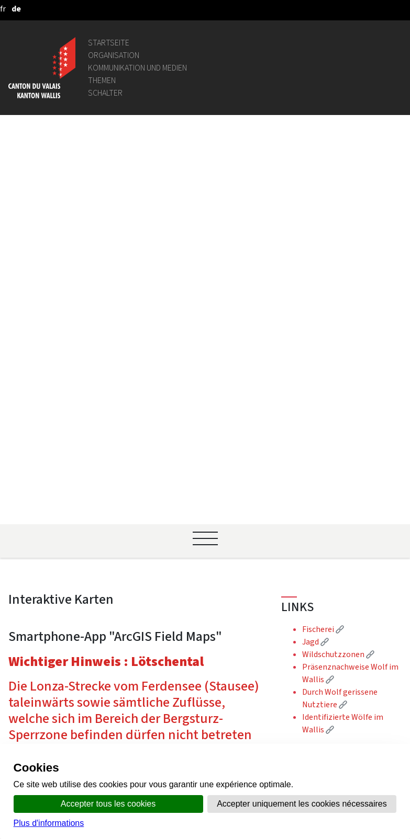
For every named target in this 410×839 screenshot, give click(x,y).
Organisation (113, 55)
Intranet (116, 572)
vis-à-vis (115, 697)
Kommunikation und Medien (137, 67)
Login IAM (118, 641)
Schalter (105, 92)
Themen (102, 80)
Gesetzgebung (127, 559)
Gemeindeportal (130, 584)
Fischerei (323, 232)
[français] (3, 8)
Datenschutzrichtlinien (142, 734)
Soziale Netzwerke (134, 722)
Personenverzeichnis (138, 534)
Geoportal (119, 547)
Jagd (315, 244)
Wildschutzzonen (338, 257)
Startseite (108, 42)
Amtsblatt (120, 684)
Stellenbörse (124, 628)
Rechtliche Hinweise (137, 709)
